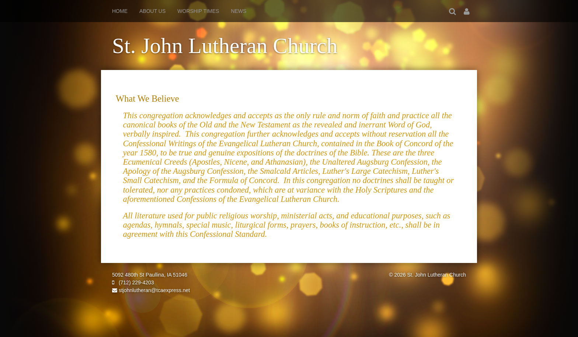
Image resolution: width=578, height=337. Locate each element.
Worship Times (198, 11)
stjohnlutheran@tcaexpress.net (151, 290)
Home (120, 11)
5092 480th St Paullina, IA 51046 (149, 275)
